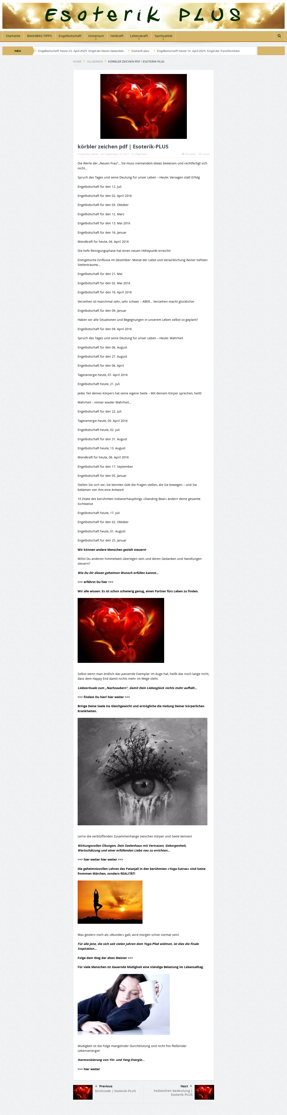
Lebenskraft (139, 36)
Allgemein (141, 154)
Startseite (13, 36)
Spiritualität (163, 36)
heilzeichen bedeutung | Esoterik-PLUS (173, 1092)
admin (94, 154)
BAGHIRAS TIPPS (39, 36)
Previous (103, 1086)
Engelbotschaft (70, 36)
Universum (96, 36)
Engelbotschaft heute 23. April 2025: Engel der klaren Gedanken (81, 51)
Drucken (189, 154)
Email (204, 154)
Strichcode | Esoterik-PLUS (115, 1091)
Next (186, 1086)
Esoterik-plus (140, 51)
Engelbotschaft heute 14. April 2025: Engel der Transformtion (198, 51)
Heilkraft (117, 36)
